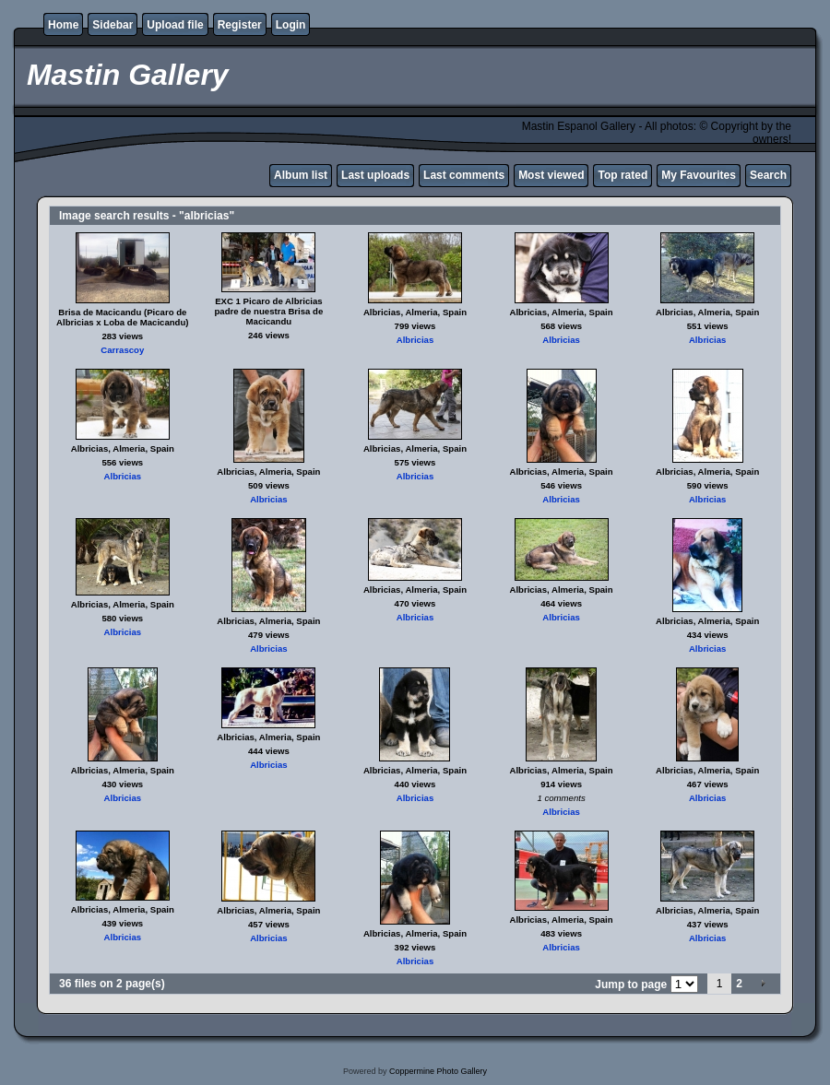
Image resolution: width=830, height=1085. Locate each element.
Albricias (415, 340)
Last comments (463, 175)
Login (291, 24)
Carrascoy (122, 350)
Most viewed (551, 175)
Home (63, 24)
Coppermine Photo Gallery (438, 1071)
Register (240, 24)
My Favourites (698, 175)
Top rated (622, 175)
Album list (300, 175)
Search (768, 175)
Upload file (175, 24)
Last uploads (375, 175)
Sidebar (112, 24)
